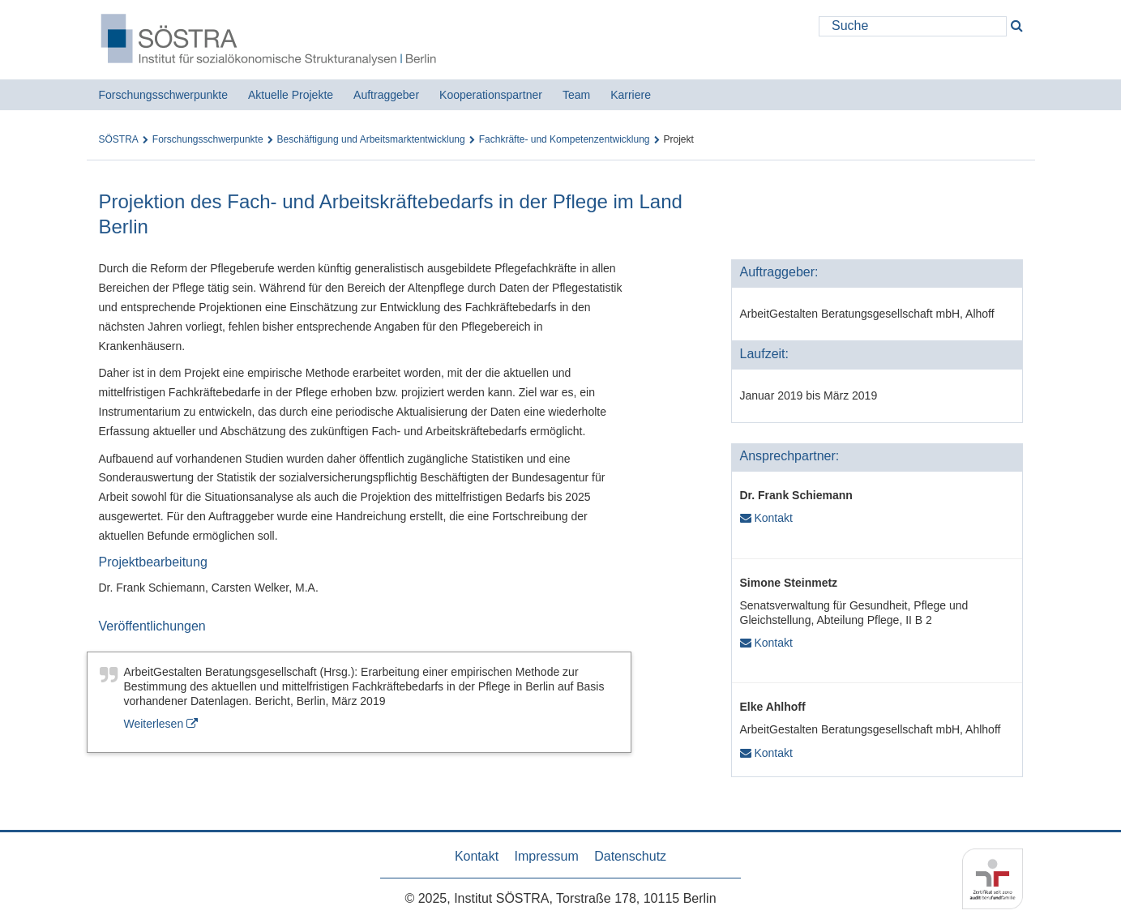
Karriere (630, 94)
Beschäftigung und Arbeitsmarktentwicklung (371, 139)
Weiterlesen (161, 723)
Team (576, 94)
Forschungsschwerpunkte (164, 94)
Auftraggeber (386, 94)
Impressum (547, 856)
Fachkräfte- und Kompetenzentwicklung (564, 139)
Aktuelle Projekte (290, 94)
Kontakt (766, 517)
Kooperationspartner (490, 94)
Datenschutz (630, 856)
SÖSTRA (119, 139)
